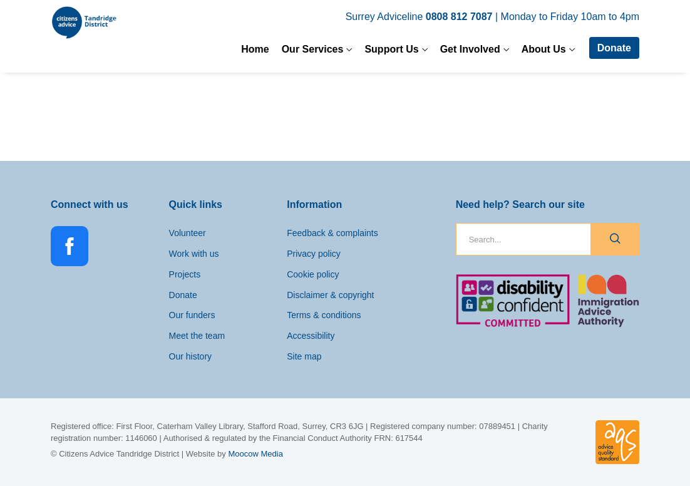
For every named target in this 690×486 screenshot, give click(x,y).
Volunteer (187, 233)
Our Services (313, 49)
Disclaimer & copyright (330, 295)
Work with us (194, 254)
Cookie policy (313, 274)
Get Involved (470, 49)
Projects (185, 274)
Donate (614, 48)
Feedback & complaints (332, 233)
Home (255, 49)
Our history (190, 356)
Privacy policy (314, 254)
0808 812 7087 (459, 16)
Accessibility (310, 336)
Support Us (391, 49)
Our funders (192, 315)
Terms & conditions (324, 315)
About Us (544, 49)
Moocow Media (255, 453)
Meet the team (197, 336)
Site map (304, 356)
